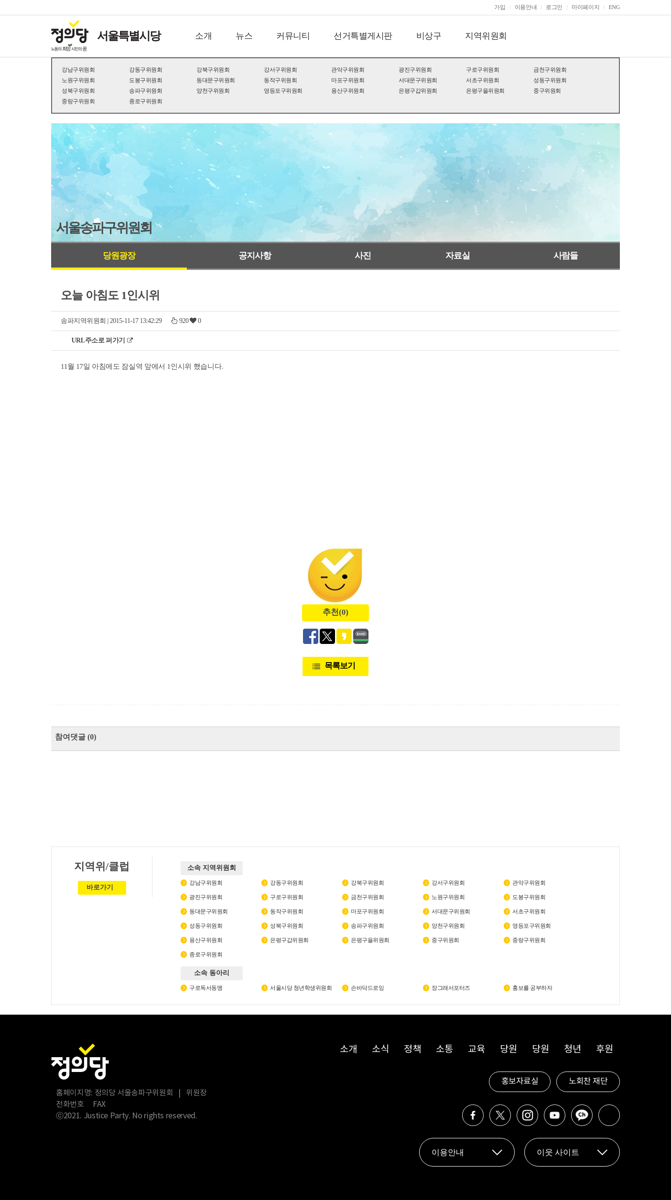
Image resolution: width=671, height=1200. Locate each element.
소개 (203, 36)
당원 (508, 1049)
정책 (412, 1049)
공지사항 (254, 255)
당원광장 (119, 255)
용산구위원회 (347, 90)
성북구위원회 (78, 90)
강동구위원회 (145, 69)
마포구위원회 (347, 80)
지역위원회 (486, 36)
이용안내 (526, 7)
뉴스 (244, 36)
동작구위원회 (280, 80)
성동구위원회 (549, 80)
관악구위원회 (347, 69)
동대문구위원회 (215, 80)
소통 (444, 1049)
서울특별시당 (128, 36)
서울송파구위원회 (104, 227)
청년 (572, 1049)
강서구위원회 (280, 69)
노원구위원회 (78, 80)
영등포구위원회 (283, 90)
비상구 (429, 36)
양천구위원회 (212, 90)
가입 (499, 7)
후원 (604, 1049)
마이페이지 (585, 7)
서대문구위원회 (418, 80)
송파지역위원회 (83, 320)
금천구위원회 (549, 69)
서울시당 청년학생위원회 (301, 988)
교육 (476, 1049)
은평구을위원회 (485, 90)
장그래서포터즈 (451, 988)
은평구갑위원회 (418, 90)
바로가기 (100, 887)
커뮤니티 (293, 36)
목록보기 (340, 665)
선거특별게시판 (363, 36)
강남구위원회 (78, 69)
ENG (614, 7)
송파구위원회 (145, 90)
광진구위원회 (415, 69)
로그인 (554, 7)
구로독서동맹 (205, 988)
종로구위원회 (145, 101)
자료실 (457, 255)
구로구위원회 (482, 69)
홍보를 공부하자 (532, 988)
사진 (363, 255)
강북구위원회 (212, 69)
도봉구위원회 (145, 80)
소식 (380, 1049)
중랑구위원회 (78, 101)
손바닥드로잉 (367, 988)
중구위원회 (547, 90)
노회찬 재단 (588, 1081)
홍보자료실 (520, 1081)
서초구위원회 (482, 80)
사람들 (565, 255)
